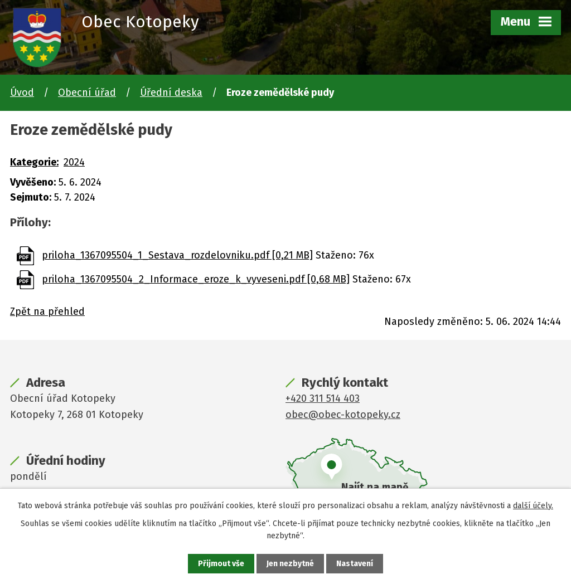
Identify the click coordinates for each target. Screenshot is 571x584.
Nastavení (354, 563)
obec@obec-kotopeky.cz (343, 414)
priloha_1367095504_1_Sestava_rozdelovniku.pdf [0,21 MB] (177, 255)
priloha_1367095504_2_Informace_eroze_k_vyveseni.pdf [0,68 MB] (196, 279)
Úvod (22, 92)
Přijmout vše (221, 563)
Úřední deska (171, 92)
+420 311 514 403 (323, 398)
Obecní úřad (87, 92)
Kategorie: (34, 162)
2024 (74, 162)
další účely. (533, 505)
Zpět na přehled (47, 311)
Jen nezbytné (290, 563)
